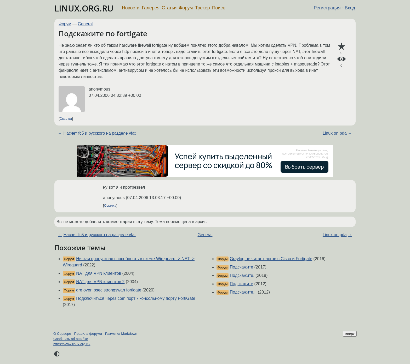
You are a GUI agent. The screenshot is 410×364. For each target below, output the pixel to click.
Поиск (218, 7)
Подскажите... (243, 292)
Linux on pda (335, 133)
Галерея (151, 7)
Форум (186, 7)
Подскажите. (242, 275)
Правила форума (88, 334)
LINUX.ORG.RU (83, 8)
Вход (350, 7)
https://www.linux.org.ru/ (71, 344)
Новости (131, 7)
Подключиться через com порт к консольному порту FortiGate (135, 298)
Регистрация (327, 7)
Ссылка (66, 119)
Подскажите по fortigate (103, 33)
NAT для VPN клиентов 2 (100, 281)
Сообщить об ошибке (70, 339)
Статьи (169, 7)
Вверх (350, 334)
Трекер (202, 7)
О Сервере (62, 334)
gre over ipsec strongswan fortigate (108, 290)
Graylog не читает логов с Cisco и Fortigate (271, 258)
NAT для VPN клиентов (98, 273)
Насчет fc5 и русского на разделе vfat (99, 133)
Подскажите (241, 267)
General (85, 24)
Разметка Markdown (121, 334)
